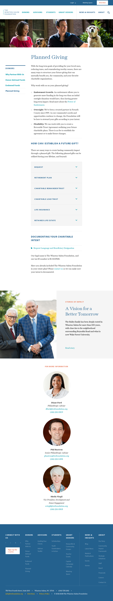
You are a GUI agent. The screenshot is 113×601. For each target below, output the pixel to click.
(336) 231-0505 (56, 509)
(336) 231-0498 (56, 459)
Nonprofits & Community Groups (70, 546)
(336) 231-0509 (56, 412)
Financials (102, 573)
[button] (73, 2)
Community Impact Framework (103, 548)
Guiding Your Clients (42, 542)
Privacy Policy (44, 594)
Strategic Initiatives (102, 557)
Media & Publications (89, 554)
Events (87, 561)
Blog (86, 544)
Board (101, 568)
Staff (100, 563)
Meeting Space (87, 3)
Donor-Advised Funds (28, 553)
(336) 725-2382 (63, 591)
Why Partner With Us (28, 543)
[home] (11, 12)
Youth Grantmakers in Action (56, 548)
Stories (87, 565)
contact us (58, 269)
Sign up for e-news (12, 551)
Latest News (89, 549)
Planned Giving (28, 570)
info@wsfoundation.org (14, 594)
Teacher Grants (68, 555)
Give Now (102, 3)
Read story (70, 348)
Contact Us (102, 582)
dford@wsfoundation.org (56, 409)
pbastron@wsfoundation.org (56, 456)
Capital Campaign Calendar (69, 564)
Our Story (102, 541)
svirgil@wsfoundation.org (56, 506)
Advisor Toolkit (40, 549)
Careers (101, 577)
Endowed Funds (28, 562)
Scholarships (56, 541)
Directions (31, 594)
